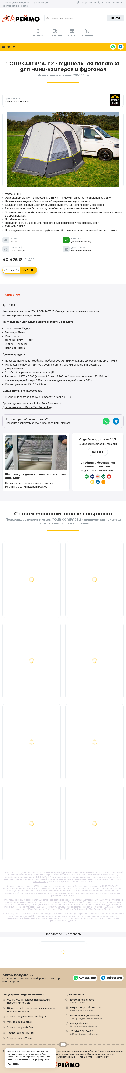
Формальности (66, 1057)
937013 (35, 886)
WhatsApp (113, 47)
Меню (8, 46)
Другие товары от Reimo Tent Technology (27, 407)
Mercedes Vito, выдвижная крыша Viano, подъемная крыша (32, 1010)
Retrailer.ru (63, 1044)
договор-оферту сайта (39, 1059)
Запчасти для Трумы (20, 1038)
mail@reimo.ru (88, 2)
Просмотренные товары (63, 934)
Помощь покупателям (86, 1016)
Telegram (121, 47)
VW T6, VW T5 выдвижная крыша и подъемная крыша (28, 1001)
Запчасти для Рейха (20, 1027)
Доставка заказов (82, 1001)
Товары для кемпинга (20, 1032)
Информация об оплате (85, 1009)
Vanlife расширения (19, 1021)
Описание (12, 294)
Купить (28, 270)
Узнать (98, 451)
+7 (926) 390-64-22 (113, 2)
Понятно (13, 1064)
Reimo (21, 18)
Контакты (86, 1057)
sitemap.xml (102, 1057)
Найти (115, 18)
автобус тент (15, 891)
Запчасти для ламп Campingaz (26, 1016)
